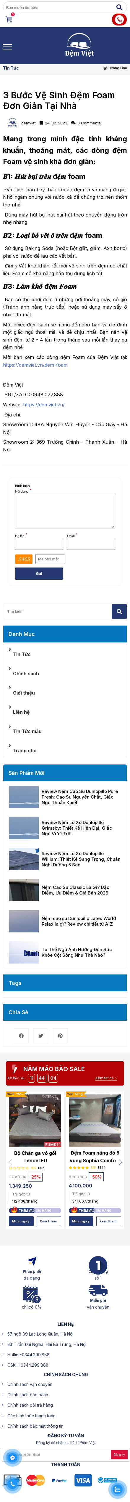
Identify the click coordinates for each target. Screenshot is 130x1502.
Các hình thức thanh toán (31, 1415)
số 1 (98, 1277)
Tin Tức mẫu (27, 731)
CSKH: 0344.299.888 (27, 1365)
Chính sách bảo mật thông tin (35, 1426)
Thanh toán (65, 1464)
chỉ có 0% (32, 1306)
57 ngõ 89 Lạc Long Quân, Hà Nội (40, 1333)
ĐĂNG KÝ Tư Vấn (66, 1435)
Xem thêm (48, 1221)
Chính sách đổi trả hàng (30, 1405)
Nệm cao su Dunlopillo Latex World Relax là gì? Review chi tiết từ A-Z (79, 921)
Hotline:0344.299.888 (28, 1354)
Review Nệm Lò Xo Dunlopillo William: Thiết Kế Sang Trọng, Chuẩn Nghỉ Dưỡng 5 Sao (81, 859)
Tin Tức (11, 67)
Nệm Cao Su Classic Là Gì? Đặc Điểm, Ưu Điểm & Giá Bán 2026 (75, 890)
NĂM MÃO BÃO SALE (54, 1069)
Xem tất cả (104, 1078)
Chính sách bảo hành (27, 1394)
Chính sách (26, 674)
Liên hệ (21, 712)
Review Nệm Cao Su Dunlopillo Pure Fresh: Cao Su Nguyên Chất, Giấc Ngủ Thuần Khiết (80, 796)
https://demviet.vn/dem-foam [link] (35, 365)
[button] (120, 1162)
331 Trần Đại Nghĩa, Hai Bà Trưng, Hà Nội (46, 1344)
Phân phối (32, 1271)
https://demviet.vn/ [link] (44, 405)
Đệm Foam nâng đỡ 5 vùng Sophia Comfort (95, 1156)
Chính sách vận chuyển (29, 1384)
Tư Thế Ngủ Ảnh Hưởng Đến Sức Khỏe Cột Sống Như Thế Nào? (77, 952)
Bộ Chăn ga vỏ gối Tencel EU (35, 1157)
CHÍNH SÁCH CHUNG (66, 1374)
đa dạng (32, 1277)
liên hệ (66, 1324)
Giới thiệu (24, 693)
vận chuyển (98, 1306)
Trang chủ (118, 68)
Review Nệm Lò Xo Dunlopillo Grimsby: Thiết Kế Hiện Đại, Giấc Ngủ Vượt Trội (77, 828)
